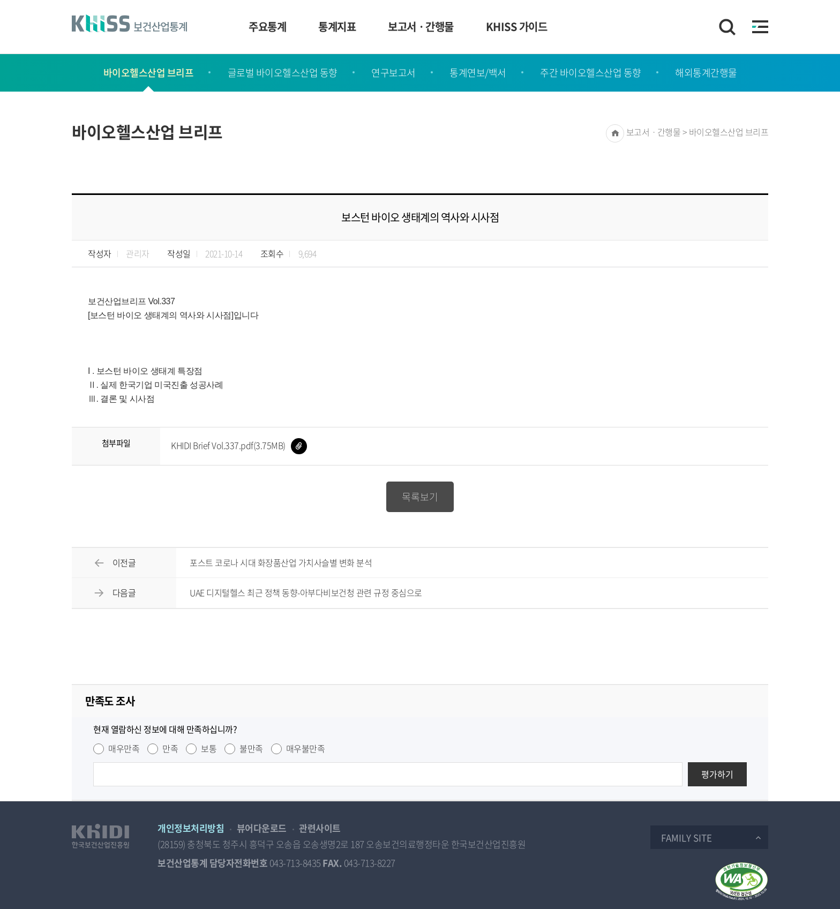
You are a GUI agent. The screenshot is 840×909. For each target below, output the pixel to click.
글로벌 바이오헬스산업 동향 (283, 72)
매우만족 (123, 748)
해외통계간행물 (706, 72)
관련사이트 (320, 828)
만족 (170, 748)
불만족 (251, 748)
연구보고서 (393, 72)
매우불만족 (305, 748)
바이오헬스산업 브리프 (148, 72)
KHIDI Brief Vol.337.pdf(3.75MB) (239, 445)
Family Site (686, 837)
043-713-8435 (295, 862)
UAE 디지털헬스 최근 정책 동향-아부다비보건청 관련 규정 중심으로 (306, 592)
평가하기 (717, 774)
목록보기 (420, 497)
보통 (208, 748)
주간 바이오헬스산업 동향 (590, 72)
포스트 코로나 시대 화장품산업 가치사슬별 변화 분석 (281, 562)
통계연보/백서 (477, 72)
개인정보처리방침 (191, 828)
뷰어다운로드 (262, 828)
